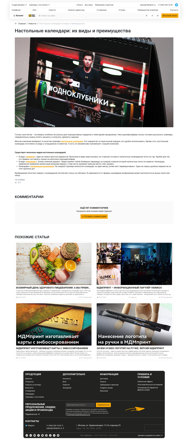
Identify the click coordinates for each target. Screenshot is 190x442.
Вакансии (104, 391)
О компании (101, 10)
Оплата (80, 5)
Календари (29, 394)
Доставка (89, 5)
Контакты (174, 10)
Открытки (29, 382)
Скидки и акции (106, 388)
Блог (35, 10)
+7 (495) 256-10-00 (165, 5)
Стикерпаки (30, 391)
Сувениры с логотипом (39, 5)
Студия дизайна (19, 5)
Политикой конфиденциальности (78, 415)
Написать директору (76, 10)
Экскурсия (67, 388)
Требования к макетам (104, 5)
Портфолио (16, 10)
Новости (52, 10)
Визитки (28, 379)
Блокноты (29, 388)
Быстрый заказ (170, 15)
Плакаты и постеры (33, 385)
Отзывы (122, 10)
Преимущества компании (148, 10)
